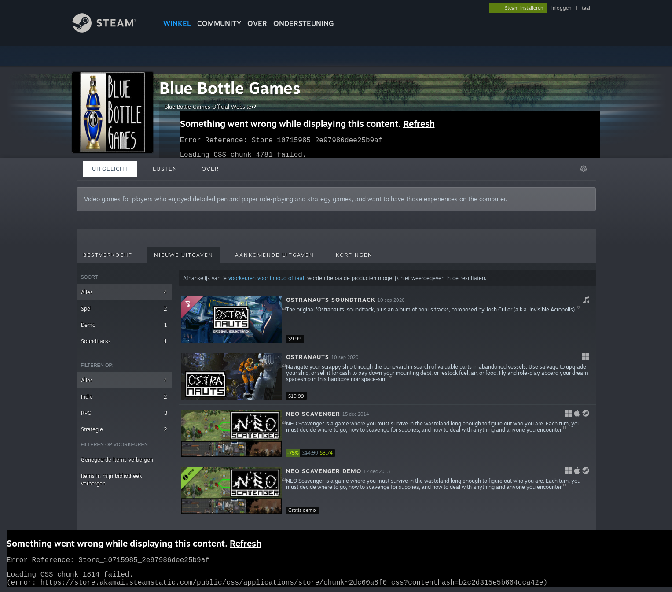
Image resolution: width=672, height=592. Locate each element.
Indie (124, 396)
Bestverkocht (107, 255)
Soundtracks (124, 341)
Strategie (124, 429)
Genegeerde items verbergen (117, 459)
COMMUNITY (219, 23)
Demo (124, 325)
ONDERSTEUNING (303, 23)
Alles (124, 292)
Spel (124, 308)
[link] (312, 453)
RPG (124, 413)
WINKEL (177, 23)
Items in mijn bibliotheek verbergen (111, 480)
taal (586, 8)
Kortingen (354, 255)
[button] (387, 319)
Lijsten (165, 168)
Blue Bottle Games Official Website (211, 106)
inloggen (561, 8)
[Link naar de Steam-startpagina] (111, 30)
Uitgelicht (110, 168)
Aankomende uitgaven (274, 255)
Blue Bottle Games (230, 88)
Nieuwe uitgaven (183, 255)
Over (257, 23)
